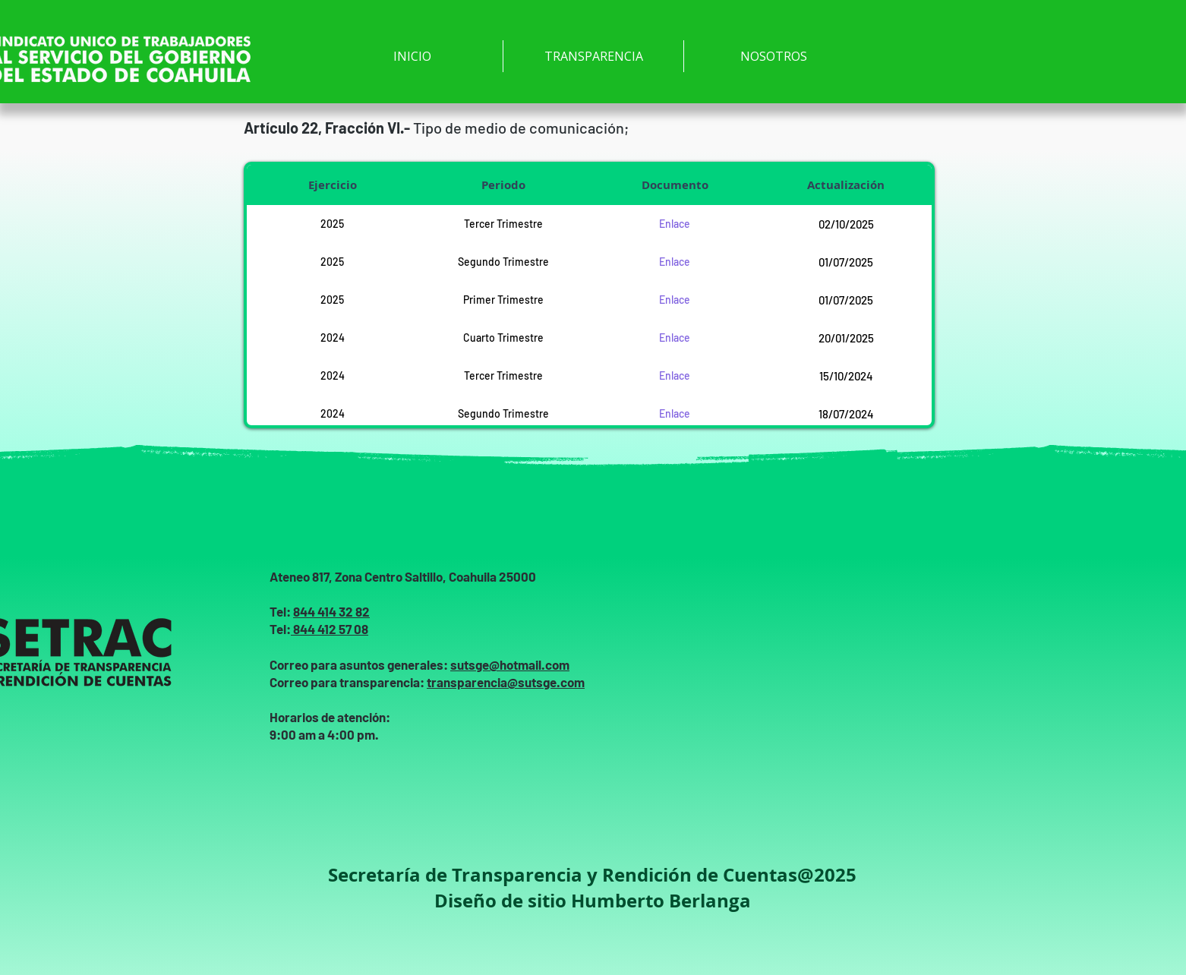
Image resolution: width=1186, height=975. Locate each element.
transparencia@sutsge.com (506, 681)
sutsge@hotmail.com (509, 664)
